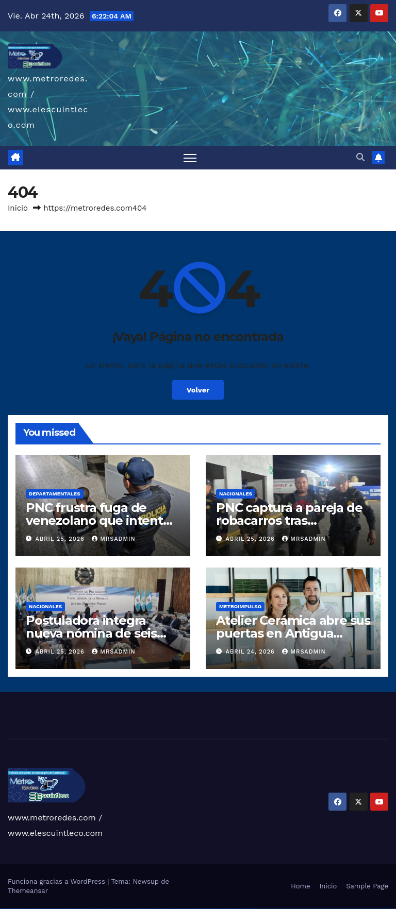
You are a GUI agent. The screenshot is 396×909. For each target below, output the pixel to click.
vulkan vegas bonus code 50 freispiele (73, 908)
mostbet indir (221, 908)
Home (300, 886)
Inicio (18, 208)
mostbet (151, 908)
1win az (85, 908)
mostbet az (206, 908)
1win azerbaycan (100, 908)
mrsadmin (113, 539)
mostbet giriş (210, 908)
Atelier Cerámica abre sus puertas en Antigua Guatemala (293, 633)
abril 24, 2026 (251, 651)
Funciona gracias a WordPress (57, 881)
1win (80, 908)
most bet (199, 908)
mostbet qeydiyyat (250, 908)
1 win (82, 908)
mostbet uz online (194, 908)
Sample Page (367, 886)
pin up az (147, 908)
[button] (360, 157)
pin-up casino (131, 908)
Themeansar (28, 891)
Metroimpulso (240, 606)
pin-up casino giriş (126, 908)
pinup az (120, 908)
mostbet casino (182, 908)
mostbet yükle (244, 908)
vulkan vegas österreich (54, 908)
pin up (108, 908)
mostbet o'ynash (188, 908)
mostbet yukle (215, 908)
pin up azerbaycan (142, 908)
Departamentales (54, 493)
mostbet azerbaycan (238, 908)
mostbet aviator (225, 908)
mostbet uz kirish (170, 908)
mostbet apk (165, 908)
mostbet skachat (159, 908)
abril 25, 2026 (61, 539)
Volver (198, 390)
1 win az (95, 908)
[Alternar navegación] (190, 158)
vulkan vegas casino (13, 908)
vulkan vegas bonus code (36, 908)
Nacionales (235, 493)
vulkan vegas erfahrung (62, 908)
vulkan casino (7, 908)
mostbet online (176, 908)
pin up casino (114, 908)
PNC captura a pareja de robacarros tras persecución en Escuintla (292, 520)
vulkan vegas (2, 908)
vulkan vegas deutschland (27, 908)
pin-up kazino (136, 908)
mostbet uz (154, 908)
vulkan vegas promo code (45, 908)
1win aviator (92, 908)
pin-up (118, 908)
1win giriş (87, 908)
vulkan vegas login (19, 908)
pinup (110, 908)
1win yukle (105, 908)
